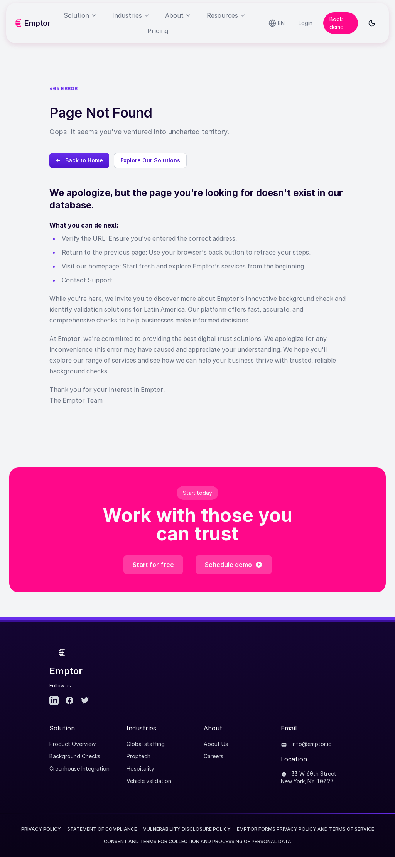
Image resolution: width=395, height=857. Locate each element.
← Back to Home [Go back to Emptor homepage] (79, 160)
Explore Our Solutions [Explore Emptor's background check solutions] (150, 160)
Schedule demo (234, 565)
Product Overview (72, 744)
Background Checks (74, 756)
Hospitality (140, 768)
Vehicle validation (149, 781)
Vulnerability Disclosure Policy (187, 829)
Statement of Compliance (102, 829)
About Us (216, 744)
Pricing (157, 31)
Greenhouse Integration (79, 768)
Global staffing (146, 744)
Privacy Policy (41, 829)
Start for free (153, 565)
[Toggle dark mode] (372, 23)
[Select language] (276, 23)
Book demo (336, 23)
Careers (213, 756)
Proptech (138, 756)
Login (305, 23)
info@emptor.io (306, 744)
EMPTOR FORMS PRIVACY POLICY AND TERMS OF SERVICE (305, 829)
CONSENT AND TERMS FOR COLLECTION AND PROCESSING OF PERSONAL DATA (197, 841)
